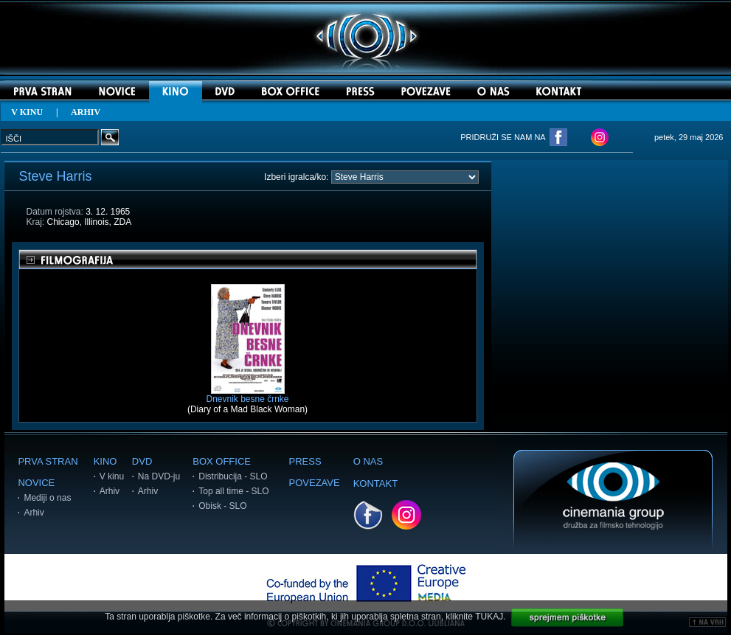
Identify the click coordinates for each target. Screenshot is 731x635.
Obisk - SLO (222, 506)
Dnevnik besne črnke (247, 395)
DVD (142, 461)
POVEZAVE (314, 482)
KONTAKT (375, 483)
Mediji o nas (47, 498)
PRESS (305, 461)
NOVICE (36, 482)
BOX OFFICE (222, 461)
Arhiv (34, 512)
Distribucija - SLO (232, 476)
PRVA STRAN (47, 461)
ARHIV (85, 112)
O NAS (368, 461)
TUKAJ (489, 616)
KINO (105, 461)
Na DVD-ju (159, 476)
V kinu (112, 476)
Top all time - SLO (233, 491)
